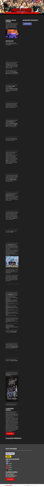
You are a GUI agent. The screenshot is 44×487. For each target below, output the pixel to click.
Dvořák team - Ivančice (14, 88)
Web (8, 461)
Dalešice (15, 124)
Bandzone (9, 469)
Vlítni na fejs (27, 23)
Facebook (9, 463)
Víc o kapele (10, 433)
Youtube (8, 465)
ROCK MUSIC (10, 294)
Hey (8, 64)
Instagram (9, 467)
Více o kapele (10, 479)
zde (9, 321)
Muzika (14, 218)
